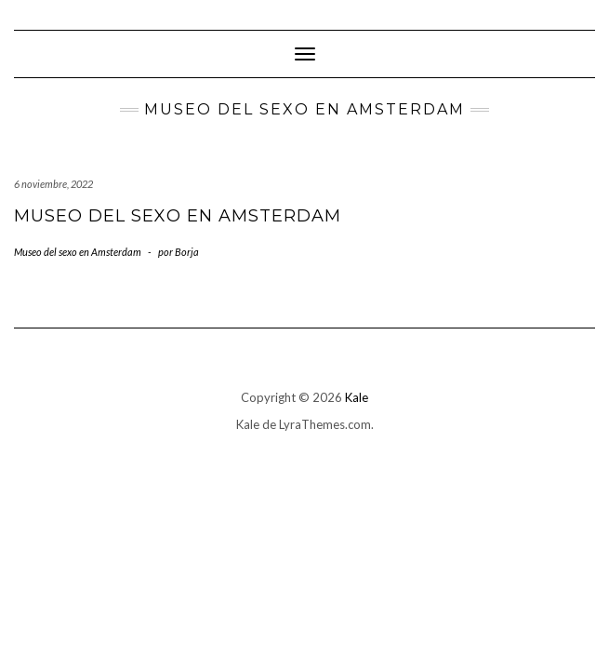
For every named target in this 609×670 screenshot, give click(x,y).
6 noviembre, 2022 (53, 184)
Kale (356, 397)
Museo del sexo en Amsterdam (177, 216)
